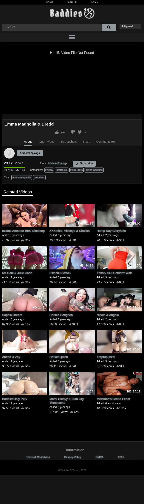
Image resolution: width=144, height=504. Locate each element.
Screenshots (68, 141)
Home (49, 2)
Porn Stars (76, 170)
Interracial (61, 170)
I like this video (57, 132)
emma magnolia (21, 177)
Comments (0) (105, 141)
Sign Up (72, 2)
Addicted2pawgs (30, 153)
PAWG (49, 170)
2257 (121, 457)
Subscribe (84, 163)
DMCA (100, 457)
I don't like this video (73, 132)
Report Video (45, 141)
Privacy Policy (72, 457)
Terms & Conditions (38, 457)
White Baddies (94, 170)
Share (86, 141)
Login (94, 2)
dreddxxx (39, 177)
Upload (128, 26)
